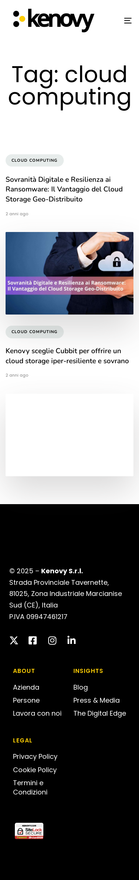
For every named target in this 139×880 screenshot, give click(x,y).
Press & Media (96, 700)
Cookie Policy (35, 769)
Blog (80, 687)
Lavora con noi (37, 713)
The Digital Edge (99, 713)
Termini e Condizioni (30, 787)
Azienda (26, 687)
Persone (26, 700)
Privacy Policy (35, 756)
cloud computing (34, 160)
